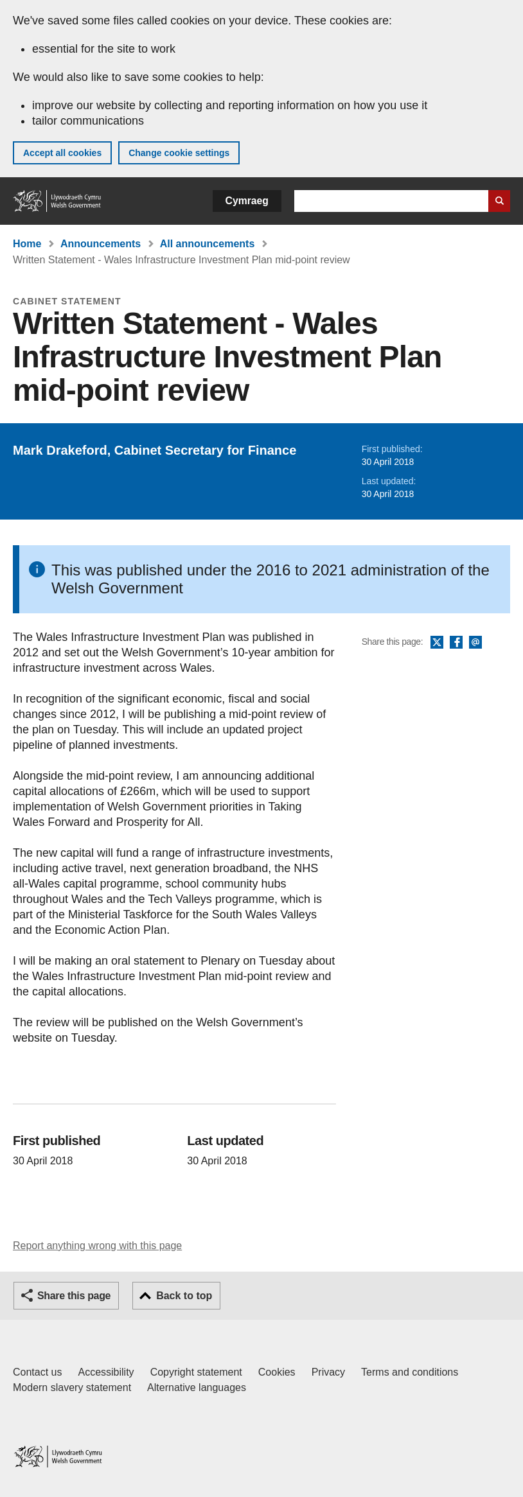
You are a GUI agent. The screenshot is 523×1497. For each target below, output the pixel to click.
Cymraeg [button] (247, 200)
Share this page (74, 1295)
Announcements (100, 243)
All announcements (207, 243)
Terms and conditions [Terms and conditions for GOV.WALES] (409, 1372)
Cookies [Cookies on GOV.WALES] (277, 1372)
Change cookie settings (179, 153)
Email (475, 643)
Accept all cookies (62, 153)
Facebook (456, 643)
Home (27, 243)
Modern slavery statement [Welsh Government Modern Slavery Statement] (72, 1387)
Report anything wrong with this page (97, 1245)
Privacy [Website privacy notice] (328, 1372)
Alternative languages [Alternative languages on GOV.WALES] (196, 1387)
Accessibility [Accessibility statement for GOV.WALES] (106, 1372)
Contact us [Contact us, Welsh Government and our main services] (37, 1372)
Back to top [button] (184, 1295)
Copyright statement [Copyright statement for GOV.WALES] (196, 1372)
